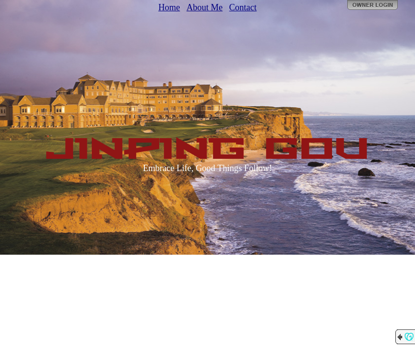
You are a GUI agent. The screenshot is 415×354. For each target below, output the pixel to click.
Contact (243, 7)
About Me (205, 7)
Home (169, 7)
